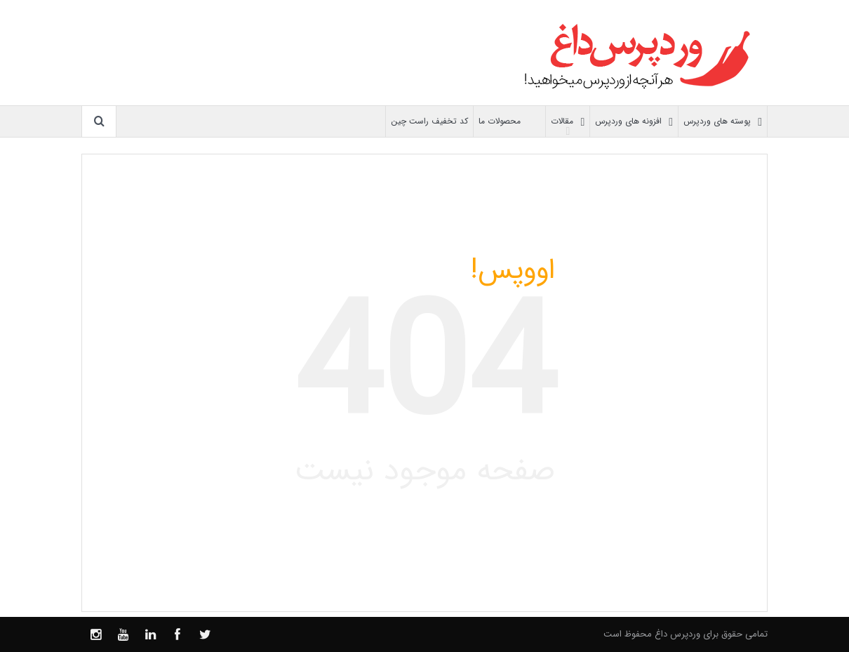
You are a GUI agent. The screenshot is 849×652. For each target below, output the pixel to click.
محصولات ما (509, 122)
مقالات (567, 122)
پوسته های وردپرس (722, 122)
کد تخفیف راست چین (429, 121)
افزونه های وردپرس (634, 122)
